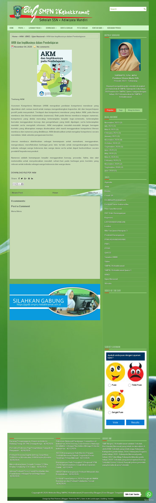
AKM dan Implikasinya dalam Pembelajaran (34, 42)
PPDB (107, 248)
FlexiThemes (56, 499)
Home (12, 28)
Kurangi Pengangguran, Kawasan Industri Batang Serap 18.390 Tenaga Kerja (28, 442)
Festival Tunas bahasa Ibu (116, 204)
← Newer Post (16, 193)
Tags (121, 110)
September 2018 (112, 167)
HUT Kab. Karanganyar (115, 213)
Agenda (108, 182)
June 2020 (109, 150)
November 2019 (112, 164)
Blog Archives (134, 110)
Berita (107, 191)
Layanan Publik (36, 27)
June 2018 (109, 171)
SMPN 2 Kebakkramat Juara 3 (118, 270)
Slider (107, 261)
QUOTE (108, 253)
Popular (110, 110)
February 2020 (111, 160)
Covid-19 (109, 195)
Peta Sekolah (82, 28)
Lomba (108, 226)
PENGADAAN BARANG (115, 239)
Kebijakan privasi (114, 28)
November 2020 (112, 140)
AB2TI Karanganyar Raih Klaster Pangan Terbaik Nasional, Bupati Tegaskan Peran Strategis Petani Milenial (75, 455)
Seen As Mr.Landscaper (90, 499)
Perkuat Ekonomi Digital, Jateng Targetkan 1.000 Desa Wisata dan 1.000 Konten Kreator (30, 456)
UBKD (27, 36)
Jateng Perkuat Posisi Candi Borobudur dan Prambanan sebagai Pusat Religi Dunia (29, 472)
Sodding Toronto (107, 499)
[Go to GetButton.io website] (149, 500)
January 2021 (111, 136)
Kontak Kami (98, 27)
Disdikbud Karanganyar (115, 200)
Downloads (52, 27)
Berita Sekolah (66, 28)
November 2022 (112, 122)
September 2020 (112, 147)
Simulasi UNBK (111, 257)
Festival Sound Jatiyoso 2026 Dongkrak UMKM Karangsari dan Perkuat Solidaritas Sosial (77, 479)
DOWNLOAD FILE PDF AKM (23, 172)
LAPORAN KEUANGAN (115, 222)
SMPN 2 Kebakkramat (114, 266)
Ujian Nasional (38, 36)
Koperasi (109, 217)
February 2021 (111, 133)
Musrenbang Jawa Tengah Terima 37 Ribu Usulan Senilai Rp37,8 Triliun (29, 465)
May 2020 (109, 153)
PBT (78, 499)
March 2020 (110, 157)
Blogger (97, 493)
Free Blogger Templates (113, 493)
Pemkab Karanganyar (114, 235)
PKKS (107, 244)
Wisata (108, 283)
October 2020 (111, 143)
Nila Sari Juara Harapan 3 (116, 231)
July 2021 (109, 126)
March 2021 (110, 129)
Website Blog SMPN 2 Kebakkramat (64, 493)
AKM (21, 36)
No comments (43, 47)
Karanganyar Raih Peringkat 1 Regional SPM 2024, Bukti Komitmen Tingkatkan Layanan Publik (76, 465)
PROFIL (22, 27)
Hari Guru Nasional (113, 209)
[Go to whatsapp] (149, 494)
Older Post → (94, 193)
